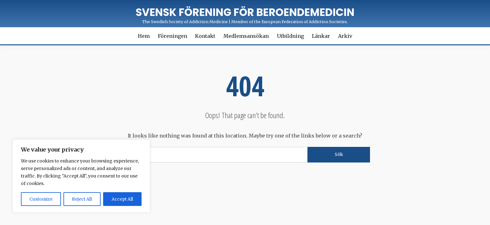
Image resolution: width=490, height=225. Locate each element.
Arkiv (345, 36)
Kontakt (205, 36)
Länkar (321, 36)
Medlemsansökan (246, 36)
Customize (40, 199)
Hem (144, 36)
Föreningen (172, 36)
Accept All (122, 199)
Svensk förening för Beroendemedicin (245, 12)
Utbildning (290, 36)
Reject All (82, 199)
